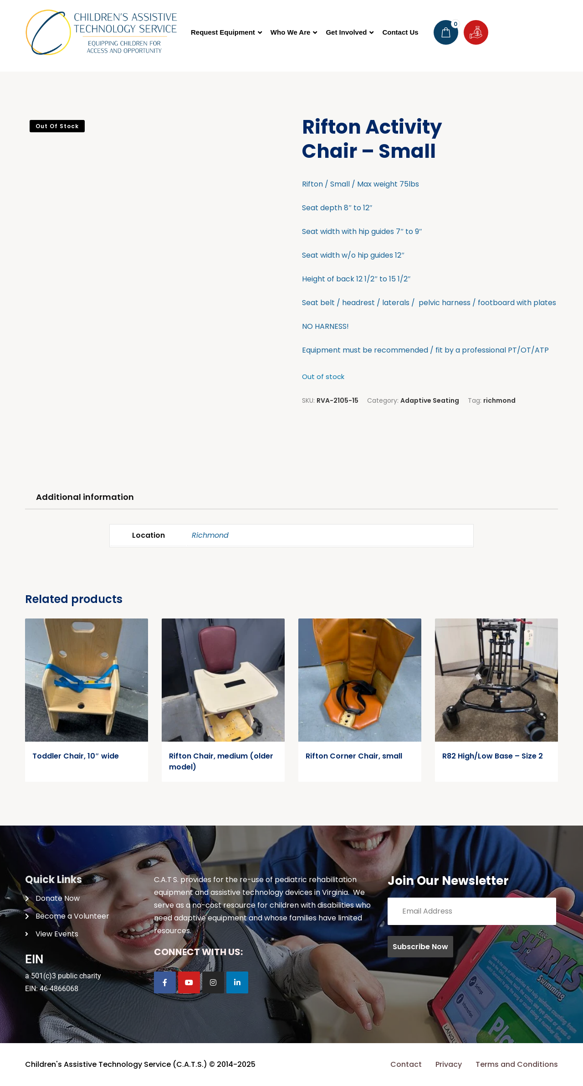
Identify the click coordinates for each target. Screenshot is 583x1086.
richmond (499, 400)
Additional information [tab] (85, 497)
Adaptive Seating (429, 400)
